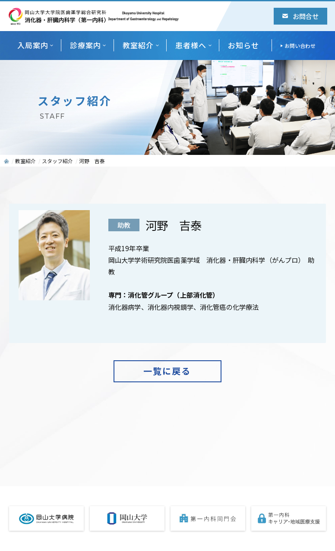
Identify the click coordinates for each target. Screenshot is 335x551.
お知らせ (243, 45)
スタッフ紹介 (57, 160)
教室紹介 (138, 45)
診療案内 (85, 45)
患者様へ (190, 45)
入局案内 (32, 45)
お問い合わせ (300, 45)
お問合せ (300, 16)
